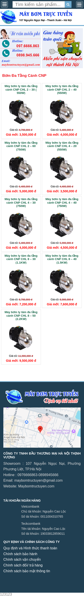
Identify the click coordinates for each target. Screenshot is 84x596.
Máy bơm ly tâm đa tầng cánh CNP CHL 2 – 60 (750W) (20, 146)
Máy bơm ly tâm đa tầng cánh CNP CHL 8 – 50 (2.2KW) (20, 315)
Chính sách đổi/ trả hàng (23, 565)
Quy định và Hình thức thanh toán (30, 548)
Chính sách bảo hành (20, 554)
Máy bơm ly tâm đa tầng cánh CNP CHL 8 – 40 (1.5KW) (62, 259)
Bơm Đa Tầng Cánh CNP (24, 76)
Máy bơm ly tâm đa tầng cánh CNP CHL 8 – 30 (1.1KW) (20, 259)
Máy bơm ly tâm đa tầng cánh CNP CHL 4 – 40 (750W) (62, 202)
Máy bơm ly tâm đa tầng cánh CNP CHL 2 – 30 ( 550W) (20, 89)
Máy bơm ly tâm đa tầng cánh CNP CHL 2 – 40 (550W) (62, 89)
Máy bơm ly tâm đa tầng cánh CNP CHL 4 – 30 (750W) (20, 202)
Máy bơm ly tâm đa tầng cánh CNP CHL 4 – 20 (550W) (62, 146)
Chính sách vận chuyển (22, 559)
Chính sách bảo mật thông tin (26, 571)
